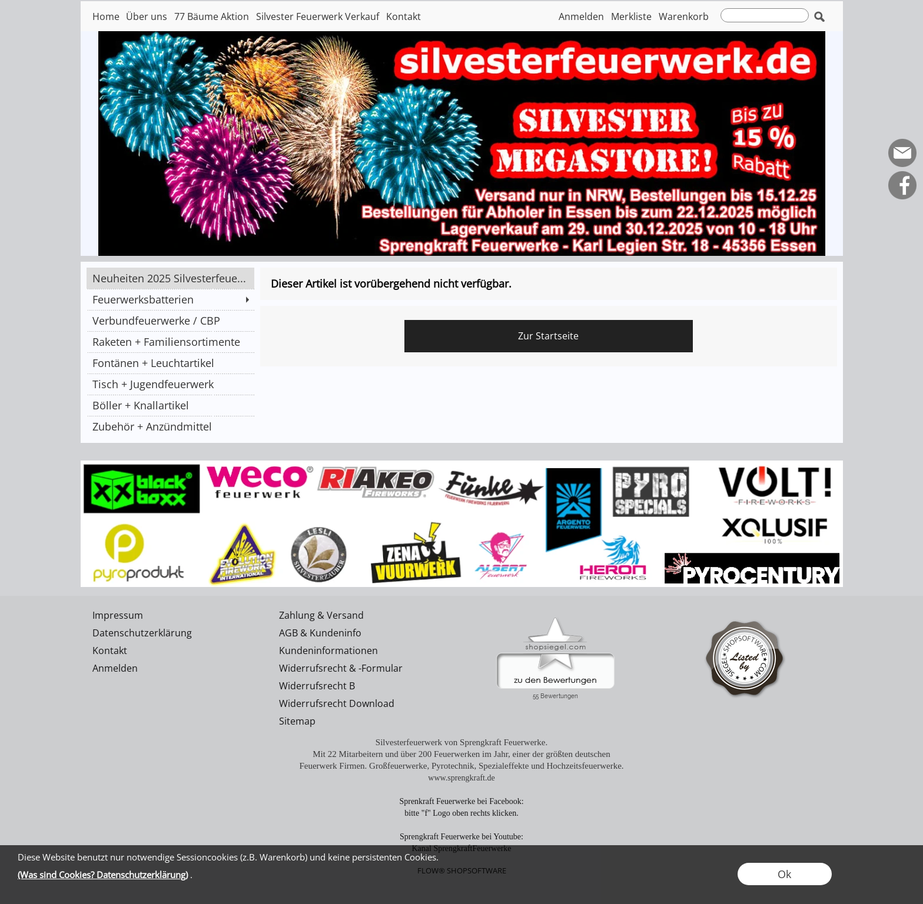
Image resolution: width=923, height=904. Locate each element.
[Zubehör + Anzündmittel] (170, 426)
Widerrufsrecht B (317, 685)
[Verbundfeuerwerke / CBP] (170, 320)
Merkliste (631, 16)
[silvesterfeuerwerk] (462, 465)
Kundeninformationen (328, 650)
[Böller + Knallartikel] (170, 405)
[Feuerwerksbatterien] (170, 299)
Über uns (146, 16)
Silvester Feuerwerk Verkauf (317, 16)
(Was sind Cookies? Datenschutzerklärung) (103, 874)
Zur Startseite (548, 335)
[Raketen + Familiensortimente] (170, 341)
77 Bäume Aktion (211, 16)
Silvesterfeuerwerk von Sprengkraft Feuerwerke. (461, 742)
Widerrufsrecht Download (336, 703)
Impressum (117, 615)
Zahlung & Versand (321, 615)
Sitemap (297, 721)
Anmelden (581, 16)
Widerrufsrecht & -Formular (341, 668)
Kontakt (403, 16)
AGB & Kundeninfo (320, 632)
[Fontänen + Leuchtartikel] (170, 362)
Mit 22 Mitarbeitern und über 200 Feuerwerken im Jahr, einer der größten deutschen (461, 754)
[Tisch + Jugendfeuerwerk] (170, 384)
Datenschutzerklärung (142, 632)
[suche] (765, 15)
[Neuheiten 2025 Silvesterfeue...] (170, 278)
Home (105, 16)
